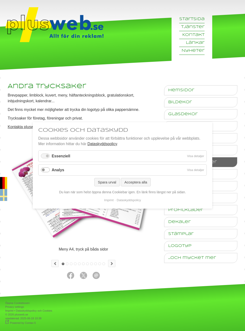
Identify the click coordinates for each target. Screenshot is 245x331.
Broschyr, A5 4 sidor (67, 264)
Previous (55, 263)
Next (111, 263)
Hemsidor (181, 90)
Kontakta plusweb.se (25, 127)
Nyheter (193, 50)
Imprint (9, 310)
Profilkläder (185, 210)
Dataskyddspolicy (102, 144)
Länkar (195, 43)
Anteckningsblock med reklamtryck (75, 264)
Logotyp (179, 246)
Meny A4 (63, 264)
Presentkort (87, 264)
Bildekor (180, 102)
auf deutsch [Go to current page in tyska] (3, 189)
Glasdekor (183, 114)
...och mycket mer (192, 258)
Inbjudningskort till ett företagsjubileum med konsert (83, 264)
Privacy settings (14, 306)
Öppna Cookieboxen (17, 303)
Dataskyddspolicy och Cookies (34, 310)
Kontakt (193, 35)
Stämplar (181, 234)
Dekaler (179, 222)
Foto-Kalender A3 (96, 264)
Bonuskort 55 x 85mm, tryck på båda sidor (79, 264)
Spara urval (107, 182)
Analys (58, 170)
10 (100, 264)
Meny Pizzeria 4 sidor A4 (91, 264)
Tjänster (193, 27)
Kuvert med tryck (71, 264)
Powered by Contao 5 (23, 322)
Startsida (192, 19)
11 (104, 264)
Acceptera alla (135, 182)
